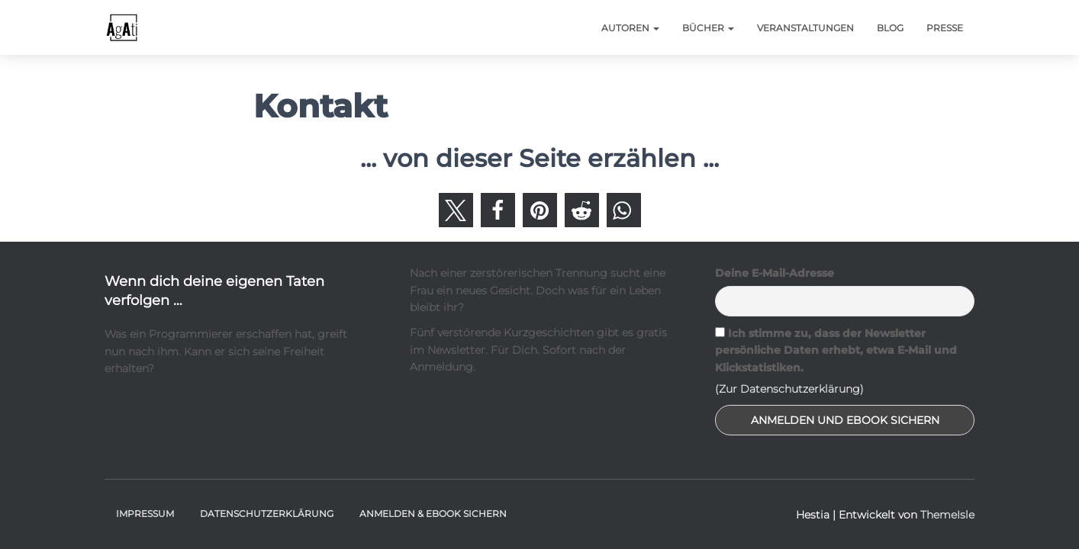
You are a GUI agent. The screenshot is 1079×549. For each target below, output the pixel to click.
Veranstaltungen (805, 28)
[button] (456, 210)
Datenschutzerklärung (266, 513)
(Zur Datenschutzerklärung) (789, 389)
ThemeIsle (947, 515)
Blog (890, 28)
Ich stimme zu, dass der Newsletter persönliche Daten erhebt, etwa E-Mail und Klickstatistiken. (836, 350)
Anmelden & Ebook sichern (433, 513)
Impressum (145, 513)
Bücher (708, 28)
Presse (944, 28)
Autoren (630, 28)
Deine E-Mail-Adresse (774, 273)
